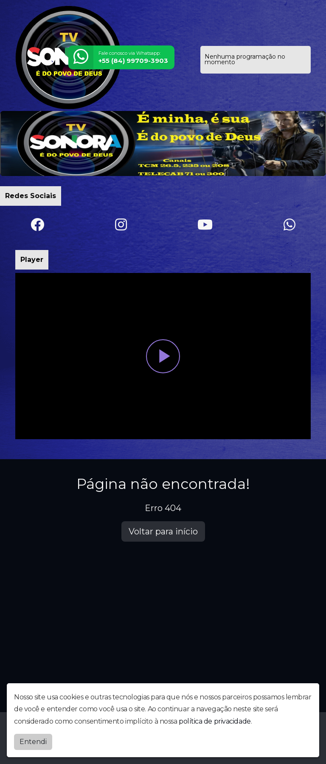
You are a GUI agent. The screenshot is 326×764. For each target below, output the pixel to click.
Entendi (33, 742)
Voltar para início (163, 531)
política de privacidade (215, 721)
